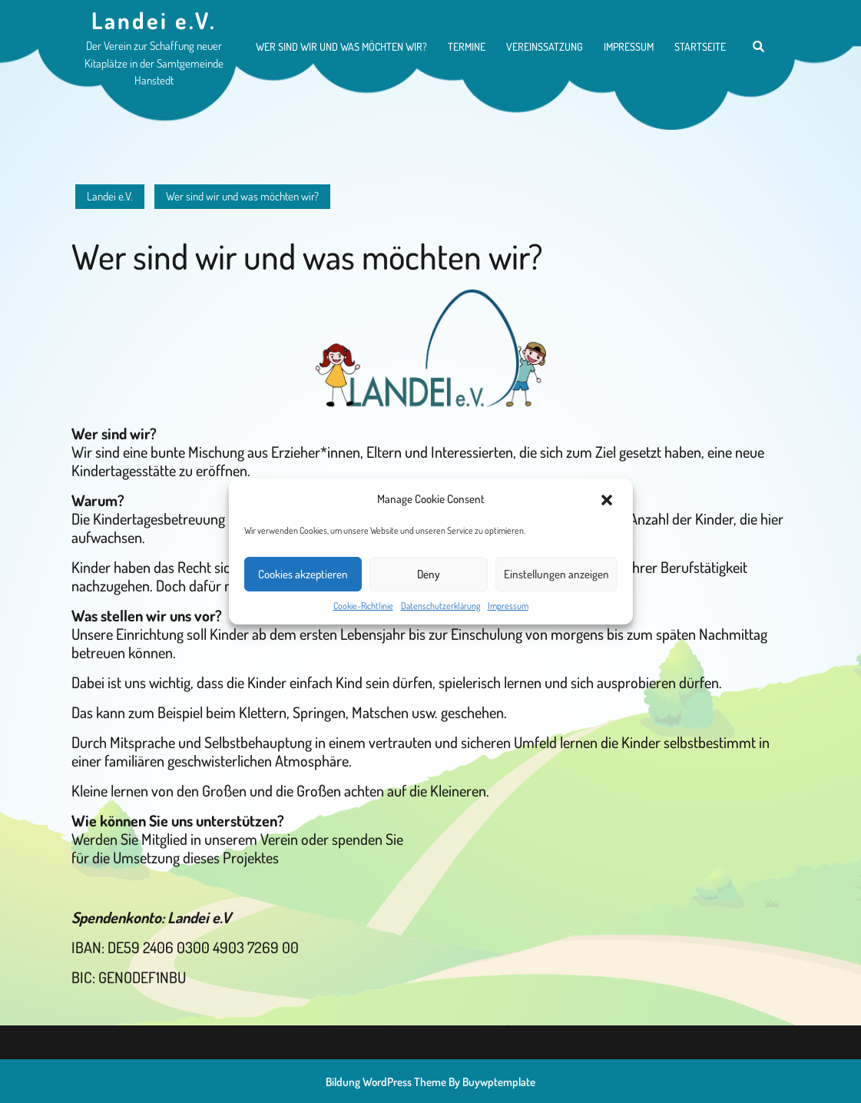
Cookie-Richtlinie (363, 605)
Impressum (508, 605)
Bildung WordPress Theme (386, 1082)
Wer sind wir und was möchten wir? (341, 46)
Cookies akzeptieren (303, 574)
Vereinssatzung (544, 46)
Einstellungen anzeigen (556, 574)
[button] (608, 499)
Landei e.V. (154, 20)
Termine (466, 46)
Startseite (700, 46)
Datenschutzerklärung (440, 605)
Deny (428, 574)
